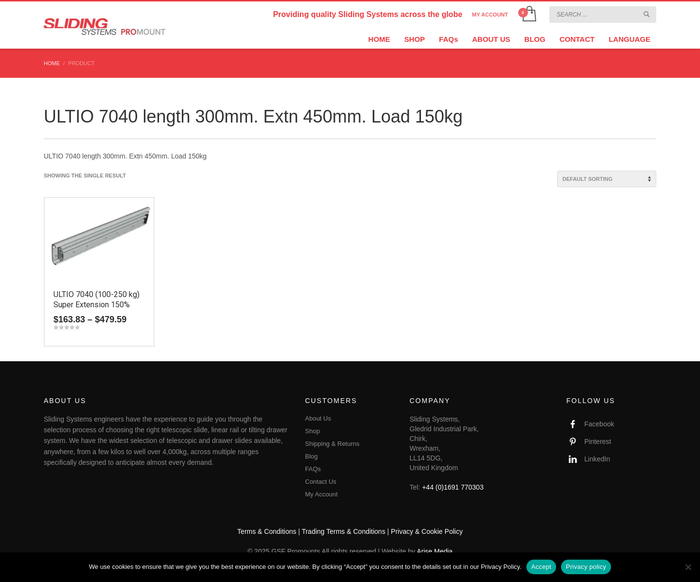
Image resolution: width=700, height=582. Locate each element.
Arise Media (435, 551)
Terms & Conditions (266, 531)
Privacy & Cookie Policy (427, 531)
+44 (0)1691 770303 (453, 487)
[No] (688, 567)
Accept (541, 566)
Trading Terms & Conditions (343, 531)
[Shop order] (606, 179)
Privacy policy (586, 566)
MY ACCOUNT (490, 15)
